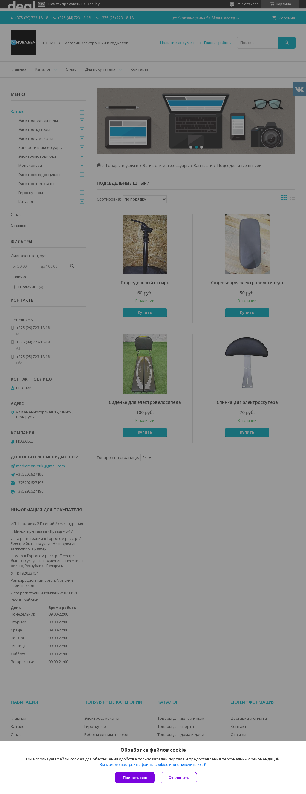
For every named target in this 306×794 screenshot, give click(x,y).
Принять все (135, 777)
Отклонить (179, 777)
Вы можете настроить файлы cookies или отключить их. (151, 764)
